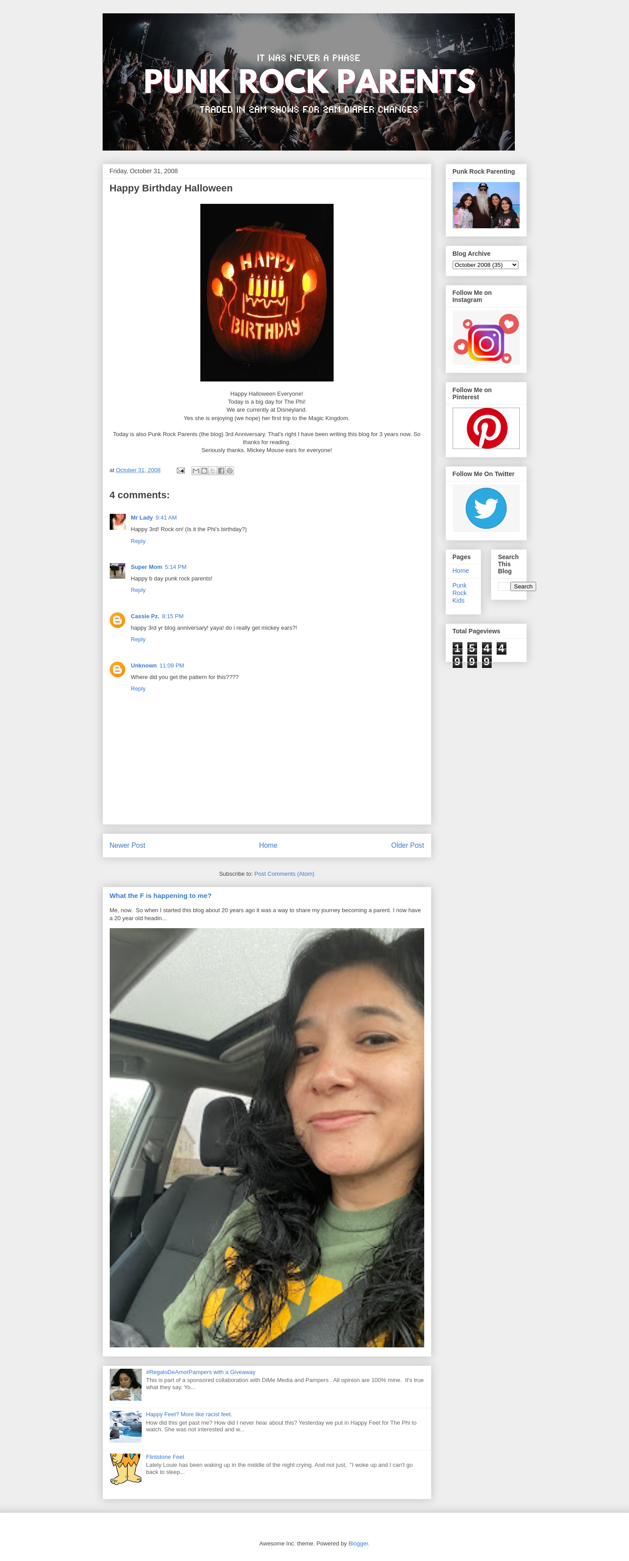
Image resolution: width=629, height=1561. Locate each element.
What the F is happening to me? (161, 895)
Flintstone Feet (165, 1457)
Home (268, 845)
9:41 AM (166, 517)
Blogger (358, 1543)
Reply (138, 541)
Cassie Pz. (145, 616)
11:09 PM (171, 665)
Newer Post (128, 845)
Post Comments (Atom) (284, 873)
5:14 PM (175, 567)
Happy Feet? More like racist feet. (189, 1414)
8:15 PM (172, 616)
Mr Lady (142, 517)
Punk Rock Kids (460, 593)
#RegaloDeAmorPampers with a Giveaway (200, 1372)
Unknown (144, 665)
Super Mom (147, 567)
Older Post (407, 845)
